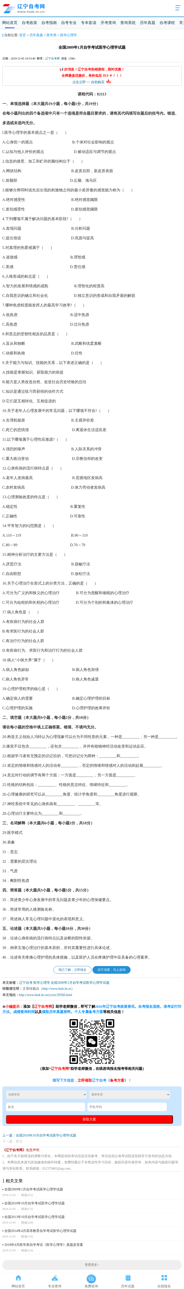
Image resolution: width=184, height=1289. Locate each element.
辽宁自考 (26, 982)
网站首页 (9, 23)
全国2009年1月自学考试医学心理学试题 (80, 982)
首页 (22, 35)
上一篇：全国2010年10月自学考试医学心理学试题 (39, 1135)
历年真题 (147, 23)
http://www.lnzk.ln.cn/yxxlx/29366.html (45, 995)
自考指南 (49, 23)
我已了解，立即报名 (72, 970)
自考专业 (68, 23)
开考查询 (108, 23)
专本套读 (88, 23)
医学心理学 (68, 35)
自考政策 (29, 23)
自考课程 (167, 23)
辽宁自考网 (52, 58)
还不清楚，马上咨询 (112, 970)
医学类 (51, 35)
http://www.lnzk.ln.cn (57, 988)
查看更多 (92, 1264)
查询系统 (128, 23)
